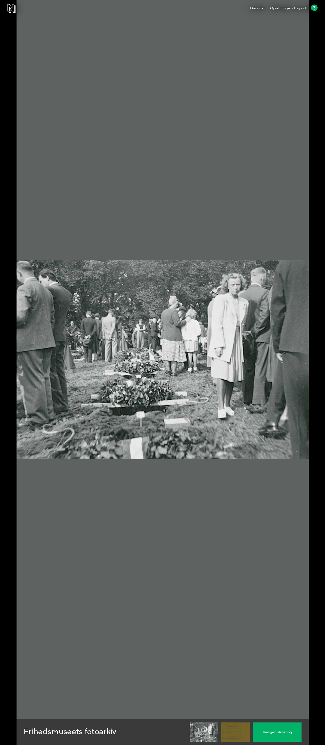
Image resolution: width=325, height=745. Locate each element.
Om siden (257, 8)
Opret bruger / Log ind (288, 8)
